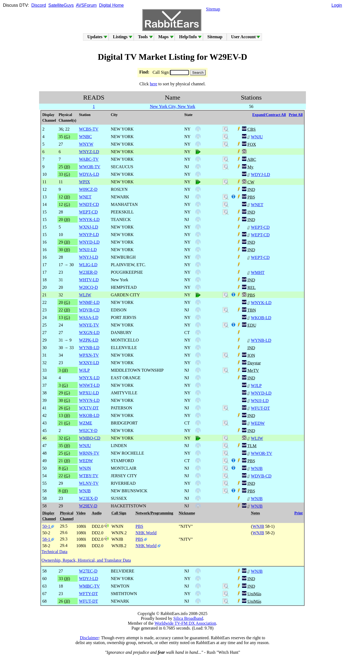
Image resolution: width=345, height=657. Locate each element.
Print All (296, 115)
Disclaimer (89, 637)
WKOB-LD (261, 317)
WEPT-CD (260, 227)
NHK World (146, 532)
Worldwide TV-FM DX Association (185, 623)
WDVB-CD (261, 476)
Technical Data (54, 551)
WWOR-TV (261, 453)
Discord (38, 5)
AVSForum (86, 5)
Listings (120, 36)
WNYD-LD (261, 393)
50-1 (48, 526)
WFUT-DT (260, 408)
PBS (139, 526)
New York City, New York (172, 106)
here (153, 84)
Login (337, 5)
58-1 (48, 539)
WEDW (258, 423)
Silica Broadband (188, 618)
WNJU (257, 137)
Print (298, 513)
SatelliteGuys (61, 5)
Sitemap (213, 9)
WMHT (258, 272)
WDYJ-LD (260, 174)
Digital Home (111, 5)
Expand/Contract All (269, 115)
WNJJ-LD (260, 400)
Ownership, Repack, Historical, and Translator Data (86, 560)
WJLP (256, 385)
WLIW (257, 438)
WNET (257, 204)
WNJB (257, 468)
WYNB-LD (261, 340)
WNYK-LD (261, 302)
